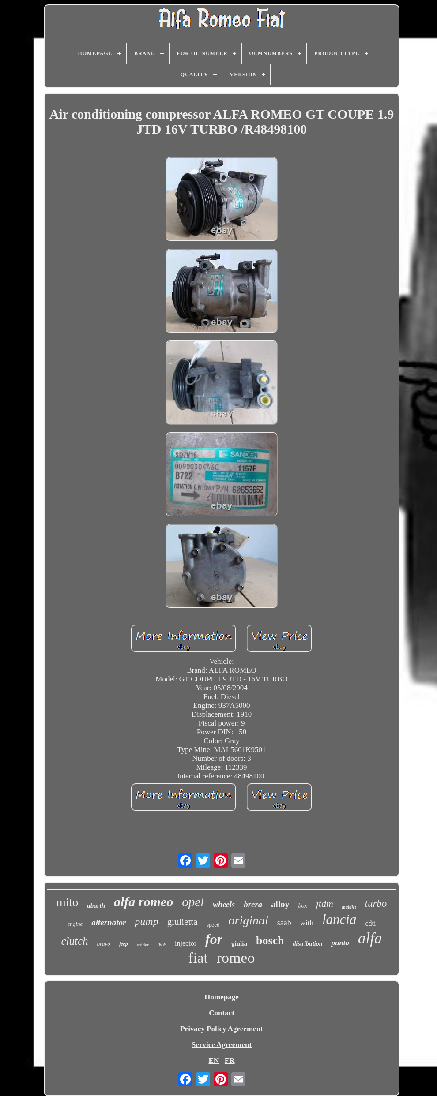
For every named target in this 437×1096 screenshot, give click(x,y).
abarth (96, 905)
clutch (74, 941)
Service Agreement (222, 1044)
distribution (308, 943)
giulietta (182, 921)
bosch (270, 940)
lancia (339, 919)
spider (143, 944)
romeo (236, 958)
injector (185, 943)
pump (146, 921)
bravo (103, 943)
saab (284, 922)
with (306, 923)
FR (230, 1060)
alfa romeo (143, 901)
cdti (370, 923)
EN (213, 1060)
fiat (198, 958)
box (302, 905)
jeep (123, 944)
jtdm (324, 903)
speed (213, 925)
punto (340, 943)
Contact (221, 1013)
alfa (370, 938)
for (213, 939)
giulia (239, 943)
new (162, 944)
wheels (224, 904)
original (248, 920)
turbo (376, 903)
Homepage (221, 997)
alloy (280, 904)
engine (75, 923)
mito (68, 902)
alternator (108, 922)
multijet (349, 907)
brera (253, 904)
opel (193, 902)
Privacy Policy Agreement (221, 1029)
